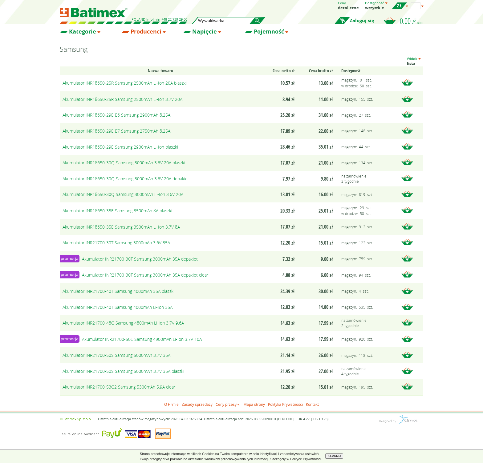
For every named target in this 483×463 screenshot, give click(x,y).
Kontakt (312, 404)
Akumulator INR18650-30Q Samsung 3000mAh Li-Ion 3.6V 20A (123, 194)
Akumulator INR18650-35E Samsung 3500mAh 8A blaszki (117, 211)
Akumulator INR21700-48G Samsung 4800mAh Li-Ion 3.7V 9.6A (123, 323)
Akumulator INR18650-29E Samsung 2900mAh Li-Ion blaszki (120, 147)
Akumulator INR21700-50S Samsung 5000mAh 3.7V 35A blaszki (123, 371)
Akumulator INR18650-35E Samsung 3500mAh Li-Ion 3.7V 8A (121, 227)
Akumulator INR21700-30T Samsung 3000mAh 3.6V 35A (116, 242)
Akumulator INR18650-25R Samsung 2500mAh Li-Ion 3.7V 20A (122, 99)
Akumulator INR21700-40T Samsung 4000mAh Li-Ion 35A (117, 307)
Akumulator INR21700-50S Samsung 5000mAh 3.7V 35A (116, 355)
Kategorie (82, 31)
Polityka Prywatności (285, 404)
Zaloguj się (362, 20)
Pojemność (269, 31)
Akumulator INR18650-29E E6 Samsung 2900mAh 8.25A (116, 115)
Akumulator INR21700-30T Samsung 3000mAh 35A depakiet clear (145, 275)
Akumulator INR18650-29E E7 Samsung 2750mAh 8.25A (116, 131)
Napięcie (204, 31)
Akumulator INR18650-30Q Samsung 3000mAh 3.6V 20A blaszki (124, 163)
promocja (69, 258)
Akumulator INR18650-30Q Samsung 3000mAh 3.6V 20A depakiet (126, 179)
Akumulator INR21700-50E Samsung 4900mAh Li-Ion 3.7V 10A (142, 339)
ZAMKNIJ (334, 456)
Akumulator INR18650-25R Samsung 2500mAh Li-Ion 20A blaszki (125, 83)
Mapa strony (254, 404)
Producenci (146, 31)
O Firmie (171, 404)
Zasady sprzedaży (197, 404)
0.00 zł (411, 21)
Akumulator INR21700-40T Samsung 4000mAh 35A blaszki (118, 291)
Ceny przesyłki (228, 404)
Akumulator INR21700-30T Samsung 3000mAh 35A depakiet (140, 259)
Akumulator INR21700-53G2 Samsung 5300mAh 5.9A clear (119, 387)
